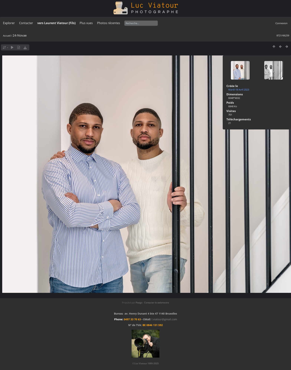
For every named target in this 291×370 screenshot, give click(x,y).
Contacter (26, 23)
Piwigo (139, 302)
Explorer (9, 23)
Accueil (7, 35)
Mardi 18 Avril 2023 (238, 89)
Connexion (281, 23)
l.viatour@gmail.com (164, 319)
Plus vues (86, 23)
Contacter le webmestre (156, 302)
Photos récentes (108, 23)
